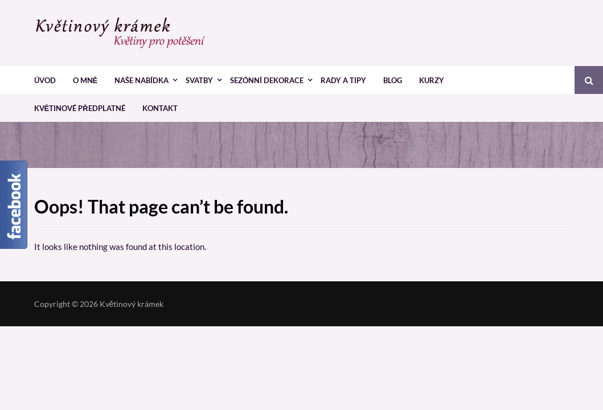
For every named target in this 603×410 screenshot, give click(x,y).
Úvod (45, 80)
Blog (392, 80)
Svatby (199, 80)
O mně (85, 80)
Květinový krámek (132, 304)
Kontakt (160, 108)
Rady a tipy (343, 80)
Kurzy (431, 80)
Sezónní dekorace (266, 80)
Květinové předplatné (79, 108)
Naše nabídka (141, 80)
